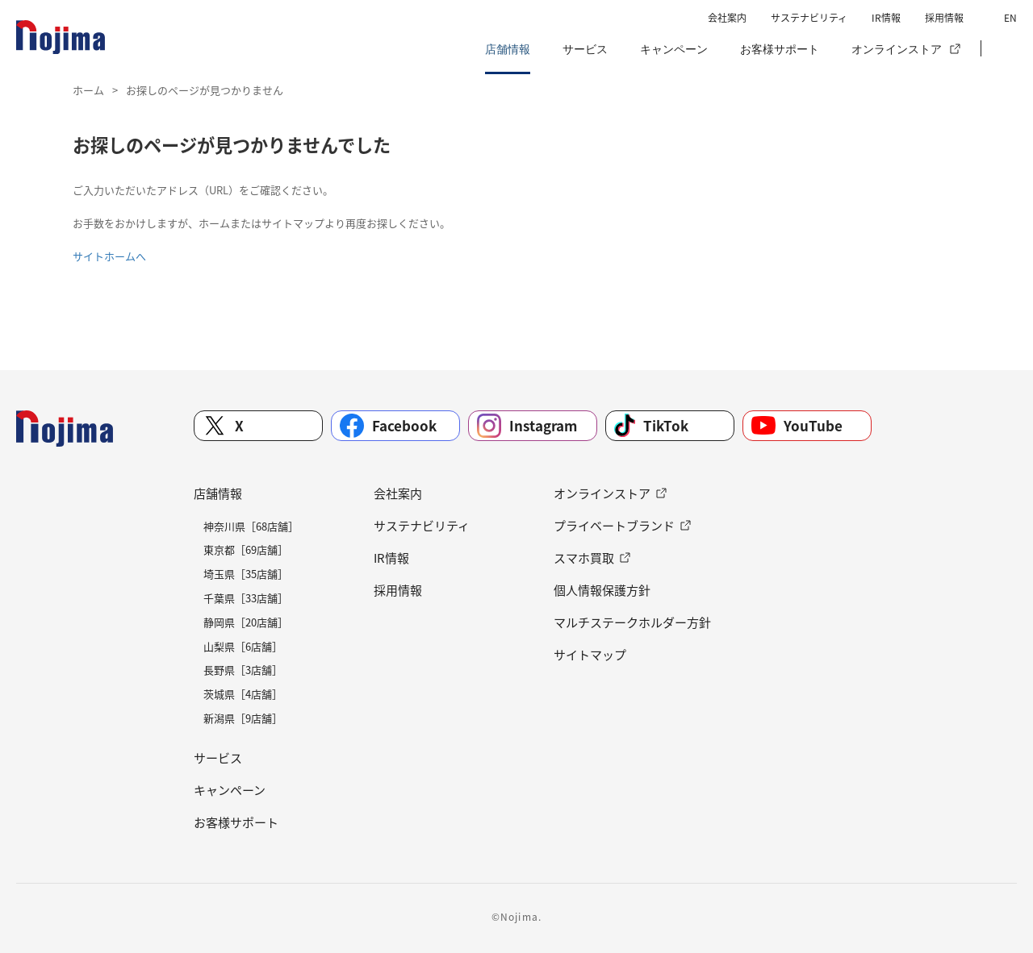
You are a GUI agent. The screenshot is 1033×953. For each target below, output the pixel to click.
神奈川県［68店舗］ (251, 526)
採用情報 (944, 17)
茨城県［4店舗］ (242, 693)
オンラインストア (896, 49)
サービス (585, 49)
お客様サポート (779, 49)
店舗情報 (507, 49)
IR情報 (886, 17)
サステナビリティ (809, 17)
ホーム (88, 90)
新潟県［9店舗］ (242, 718)
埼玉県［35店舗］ (245, 573)
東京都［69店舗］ (245, 549)
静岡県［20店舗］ (245, 622)
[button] (1005, 49)
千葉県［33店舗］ (245, 598)
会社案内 (727, 17)
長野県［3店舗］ (242, 669)
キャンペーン (674, 49)
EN (1010, 17)
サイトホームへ (109, 256)
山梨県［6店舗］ (242, 646)
